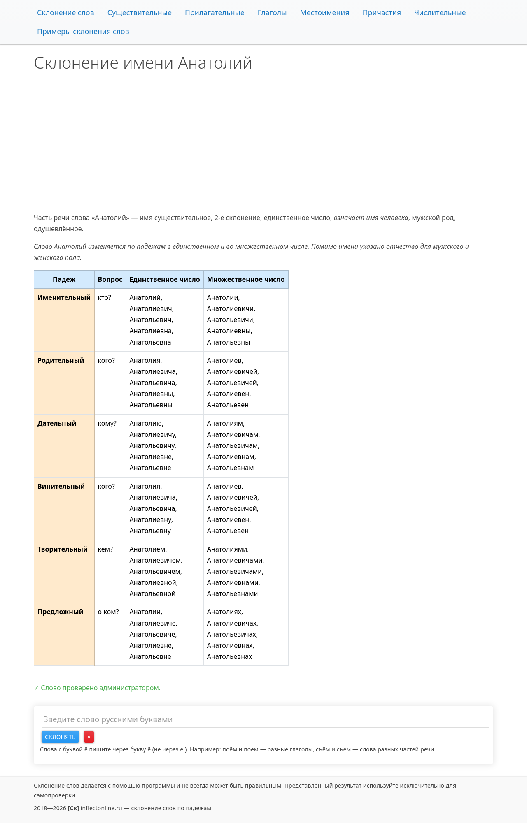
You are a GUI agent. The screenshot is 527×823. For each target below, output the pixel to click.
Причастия (382, 12)
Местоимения (325, 12)
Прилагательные (215, 12)
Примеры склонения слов (83, 31)
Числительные (440, 12)
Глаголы (272, 12)
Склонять (60, 737)
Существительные (139, 12)
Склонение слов (65, 12)
